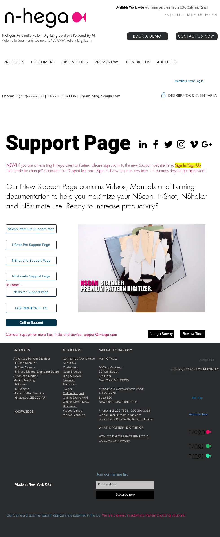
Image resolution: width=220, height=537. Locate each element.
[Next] (199, 268)
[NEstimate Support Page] (31, 276)
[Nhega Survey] (161, 334)
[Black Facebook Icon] (155, 144)
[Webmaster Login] (198, 414)
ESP (207, 15)
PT (173, 15)
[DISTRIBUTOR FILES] (31, 308)
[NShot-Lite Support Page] (31, 260)
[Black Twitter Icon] (168, 144)
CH (214, 15)
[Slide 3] (142, 305)
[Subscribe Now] (125, 495)
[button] (31, 292)
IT (184, 15)
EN (167, 15)
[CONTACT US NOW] (197, 36)
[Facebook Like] (187, 349)
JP (194, 15)
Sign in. (102, 170)
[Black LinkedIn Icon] (142, 144)
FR (178, 15)
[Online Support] (31, 322)
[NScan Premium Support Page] (31, 228)
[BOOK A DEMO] (147, 36)
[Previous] (84, 268)
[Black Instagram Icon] (181, 144)
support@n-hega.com (100, 334)
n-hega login (207, 360)
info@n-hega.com (105, 96)
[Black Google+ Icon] (206, 144)
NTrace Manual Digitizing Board (37, 371)
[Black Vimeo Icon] (194, 144)
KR (188, 15)
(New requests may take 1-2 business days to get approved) (157, 170)
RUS (200, 15)
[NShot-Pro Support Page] (31, 244)
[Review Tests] (192, 334)
